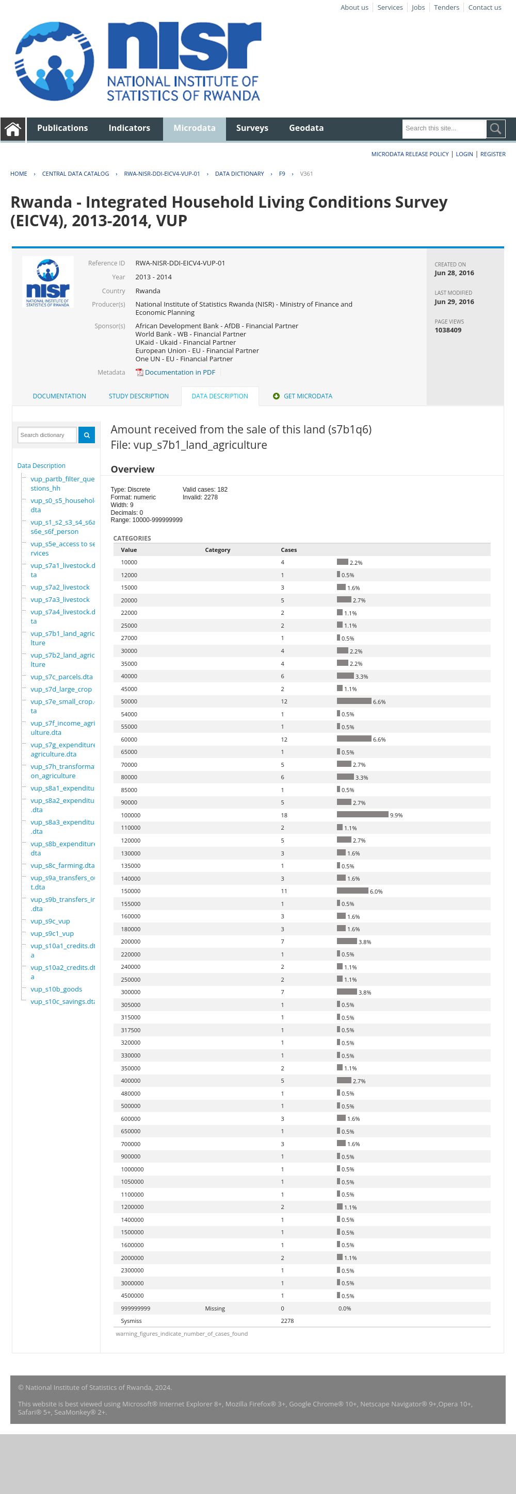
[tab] (59, 396)
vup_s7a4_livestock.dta (63, 616)
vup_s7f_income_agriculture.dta (65, 727)
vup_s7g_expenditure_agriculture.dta (65, 749)
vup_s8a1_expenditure (66, 788)
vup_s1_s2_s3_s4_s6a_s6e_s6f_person (65, 526)
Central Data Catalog (75, 173)
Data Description (42, 465)
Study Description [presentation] (139, 396)
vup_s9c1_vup (52, 933)
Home (18, 173)
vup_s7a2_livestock (60, 587)
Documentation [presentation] (59, 396)
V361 (306, 173)
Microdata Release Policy (410, 154)
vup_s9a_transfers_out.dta (65, 882)
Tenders (446, 7)
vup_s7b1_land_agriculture (65, 638)
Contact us (485, 7)
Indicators (130, 127)
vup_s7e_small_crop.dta (65, 706)
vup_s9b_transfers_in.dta (63, 904)
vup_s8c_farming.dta (63, 865)
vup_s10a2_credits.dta (63, 972)
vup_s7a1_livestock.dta (63, 570)
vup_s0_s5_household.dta (65, 505)
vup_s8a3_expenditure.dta (66, 826)
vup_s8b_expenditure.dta (65, 848)
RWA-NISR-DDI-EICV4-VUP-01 (162, 173)
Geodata (306, 127)
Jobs (418, 7)
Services (390, 7)
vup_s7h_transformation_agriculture (65, 771)
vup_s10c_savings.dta (64, 1001)
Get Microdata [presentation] (301, 396)
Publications (62, 127)
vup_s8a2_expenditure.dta (66, 805)
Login (464, 154)
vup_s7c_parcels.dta (62, 676)
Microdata (194, 127)
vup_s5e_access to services (63, 548)
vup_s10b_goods (57, 989)
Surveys (252, 127)
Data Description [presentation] (220, 396)
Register (493, 154)
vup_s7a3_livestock (60, 599)
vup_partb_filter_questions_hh (63, 483)
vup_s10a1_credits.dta (63, 950)
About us (354, 7)
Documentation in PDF (176, 372)
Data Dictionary (239, 173)
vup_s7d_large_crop (61, 689)
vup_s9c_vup (50, 921)
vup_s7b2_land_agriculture (65, 659)
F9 (282, 173)
